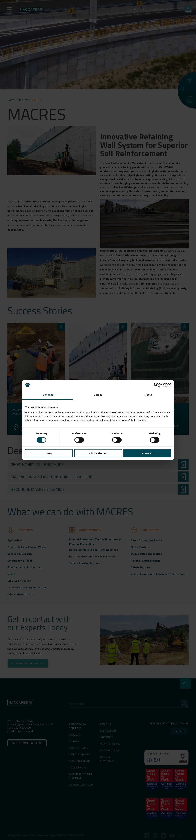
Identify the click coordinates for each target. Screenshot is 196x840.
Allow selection (98, 453)
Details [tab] (98, 394)
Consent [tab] (48, 394)
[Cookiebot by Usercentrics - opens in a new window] (156, 385)
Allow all (147, 453)
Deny (49, 453)
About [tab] (148, 394)
